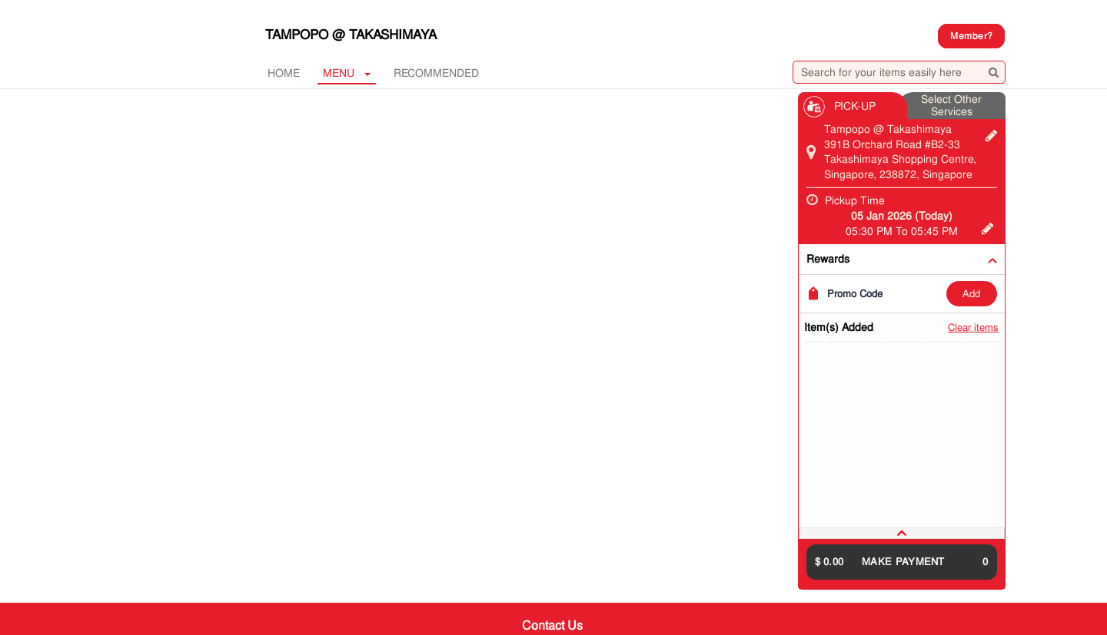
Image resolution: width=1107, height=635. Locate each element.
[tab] (902, 533)
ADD (971, 293)
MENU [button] (347, 73)
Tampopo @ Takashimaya (351, 34)
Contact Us (552, 625)
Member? (971, 36)
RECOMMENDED (436, 73)
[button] (901, 533)
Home (284, 73)
